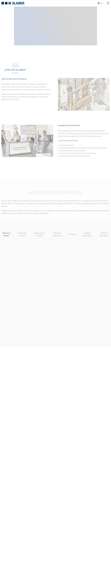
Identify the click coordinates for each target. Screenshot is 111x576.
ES (101, 3)
